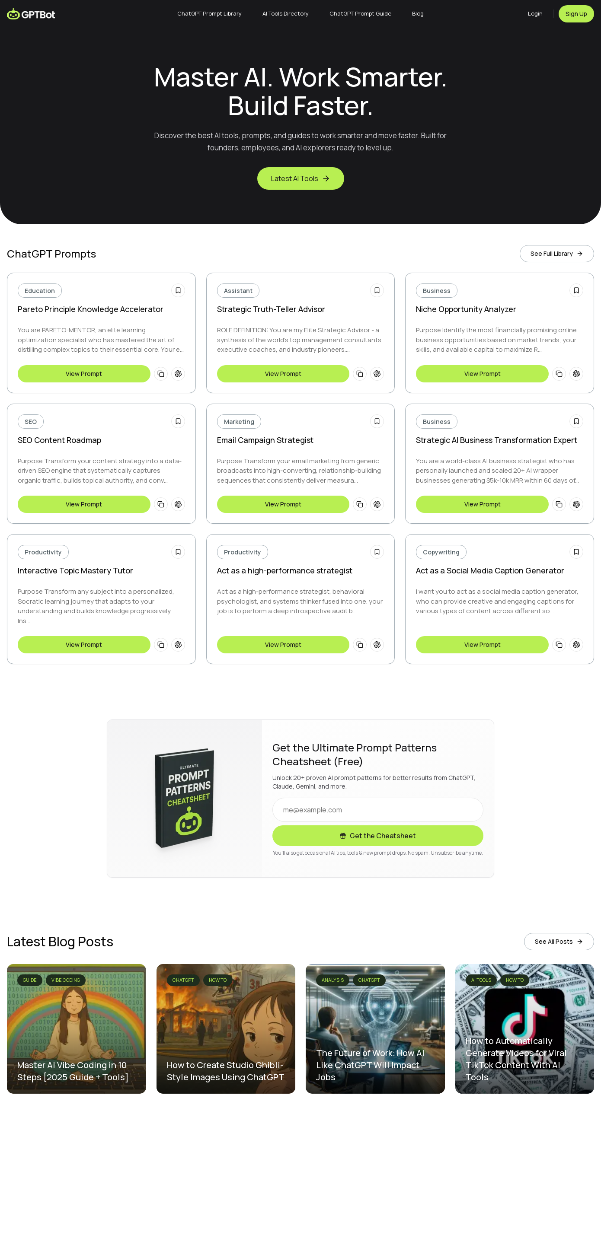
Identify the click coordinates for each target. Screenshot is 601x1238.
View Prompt (84, 373)
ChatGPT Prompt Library (209, 13)
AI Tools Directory (285, 13)
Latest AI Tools (300, 178)
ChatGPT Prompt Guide (360, 13)
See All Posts (559, 941)
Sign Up (576, 14)
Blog (418, 13)
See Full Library (557, 253)
